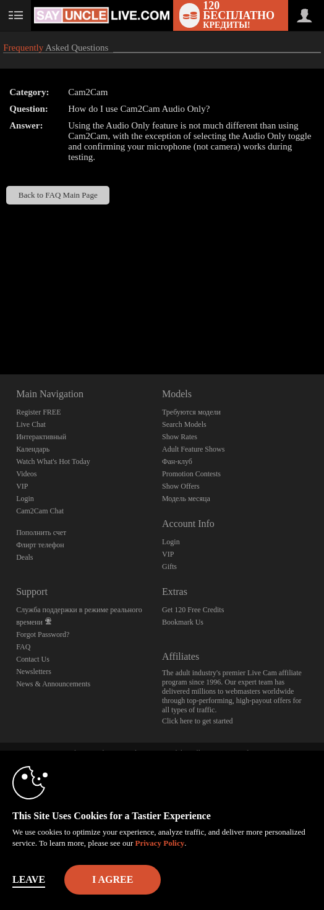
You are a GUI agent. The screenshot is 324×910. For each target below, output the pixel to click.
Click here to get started (197, 721)
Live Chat (31, 424)
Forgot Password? (42, 634)
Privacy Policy (159, 843)
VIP (22, 486)
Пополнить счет (41, 532)
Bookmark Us (182, 622)
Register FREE (38, 412)
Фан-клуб (177, 461)
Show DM (0, 328)
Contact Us (32, 659)
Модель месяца (186, 498)
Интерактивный (41, 436)
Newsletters (33, 671)
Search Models (184, 424)
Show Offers (181, 486)
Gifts (169, 566)
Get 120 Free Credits (193, 609)
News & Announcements (53, 684)
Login (25, 498)
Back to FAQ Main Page (58, 195)
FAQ (23, 646)
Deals (24, 557)
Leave (28, 879)
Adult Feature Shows (193, 449)
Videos (26, 474)
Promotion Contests (191, 474)
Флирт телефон (40, 545)
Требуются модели (191, 412)
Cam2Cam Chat (40, 511)
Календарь (32, 449)
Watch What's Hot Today (53, 461)
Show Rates (179, 436)
